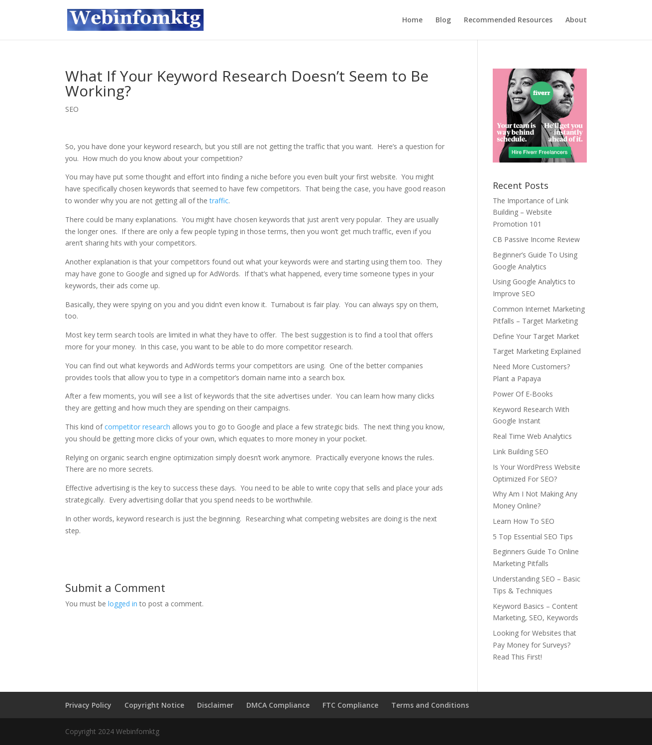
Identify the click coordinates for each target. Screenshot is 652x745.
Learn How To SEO (523, 521)
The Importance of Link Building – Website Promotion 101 (530, 212)
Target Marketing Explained (537, 351)
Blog (443, 20)
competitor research (137, 426)
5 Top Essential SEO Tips (533, 536)
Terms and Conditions (430, 705)
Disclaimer (215, 705)
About (576, 20)
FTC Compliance (350, 705)
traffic (219, 200)
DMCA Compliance (278, 705)
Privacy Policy (88, 705)
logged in (122, 603)
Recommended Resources (508, 20)
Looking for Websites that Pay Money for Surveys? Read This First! (534, 645)
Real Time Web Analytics (532, 436)
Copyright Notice (154, 705)
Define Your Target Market (536, 336)
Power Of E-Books (523, 394)
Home (412, 20)
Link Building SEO (520, 451)
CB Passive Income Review (536, 239)
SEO (72, 109)
